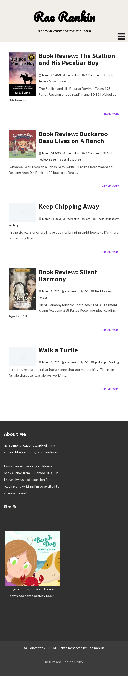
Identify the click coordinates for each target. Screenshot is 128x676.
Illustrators (74, 159)
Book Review (103, 291)
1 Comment (93, 75)
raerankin (73, 75)
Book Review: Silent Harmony (68, 275)
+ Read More (110, 113)
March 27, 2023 (51, 75)
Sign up (15, 589)
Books (53, 81)
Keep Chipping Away (69, 206)
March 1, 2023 (50, 362)
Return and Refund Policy (64, 662)
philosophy (112, 218)
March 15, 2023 (51, 218)
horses (62, 81)
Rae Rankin (64, 16)
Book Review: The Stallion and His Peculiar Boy (77, 59)
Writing (13, 225)
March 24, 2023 (51, 153)
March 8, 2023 (50, 291)
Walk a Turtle (58, 349)
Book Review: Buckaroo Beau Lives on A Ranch (73, 137)
